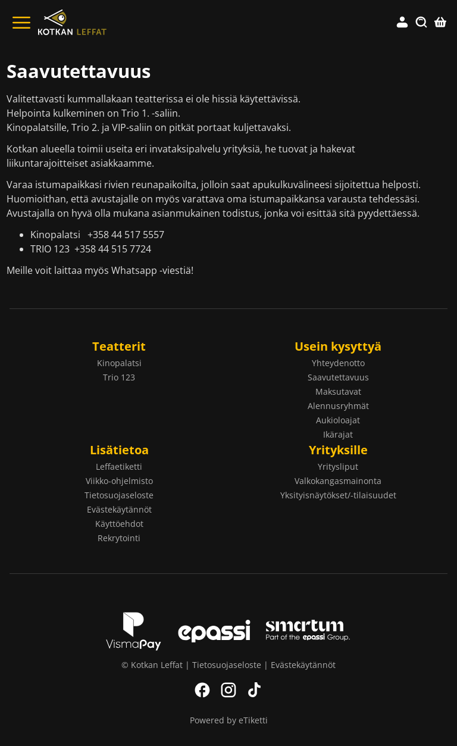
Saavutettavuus (338, 377)
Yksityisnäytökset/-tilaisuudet (338, 495)
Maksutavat (338, 391)
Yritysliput (338, 466)
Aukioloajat (338, 420)
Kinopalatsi (119, 363)
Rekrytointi (119, 538)
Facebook (202, 690)
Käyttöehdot (119, 523)
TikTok (254, 690)
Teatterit (119, 346)
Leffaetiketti (119, 466)
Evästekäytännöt (119, 509)
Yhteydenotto (338, 363)
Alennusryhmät (338, 405)
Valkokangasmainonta (338, 480)
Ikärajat (338, 434)
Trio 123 (119, 377)
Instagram (228, 690)
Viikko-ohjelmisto (119, 480)
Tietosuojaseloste (119, 495)
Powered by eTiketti (229, 720)
